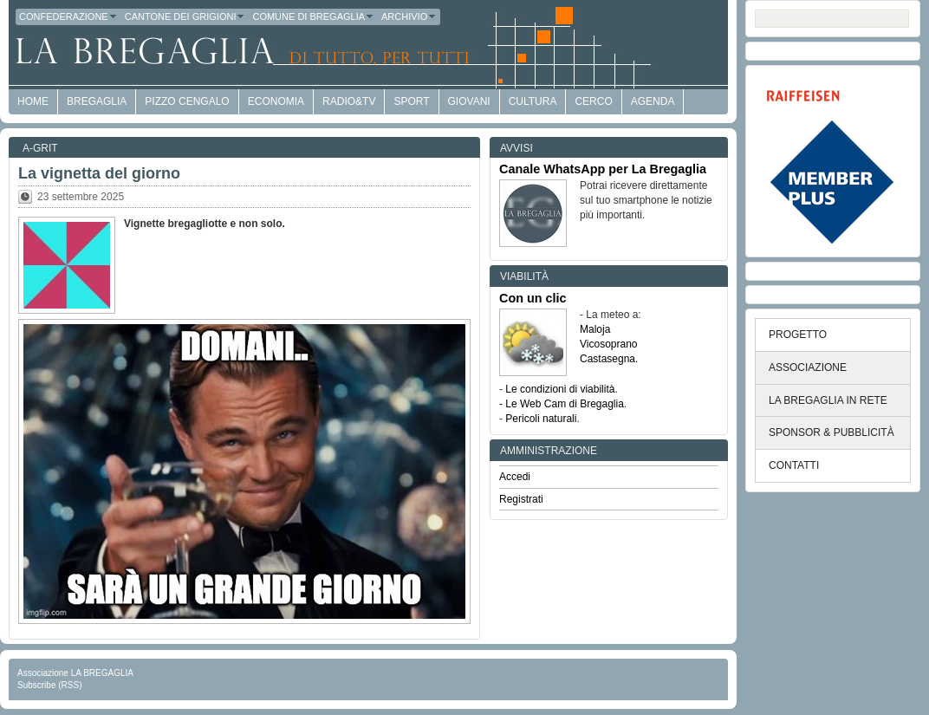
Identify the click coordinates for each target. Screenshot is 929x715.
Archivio (409, 16)
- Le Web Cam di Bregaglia (561, 404)
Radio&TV (348, 101)
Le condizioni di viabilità (559, 389)
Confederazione (68, 16)
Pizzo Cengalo (187, 101)
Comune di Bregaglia (313, 16)
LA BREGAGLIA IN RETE (828, 400)
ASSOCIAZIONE (808, 367)
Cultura (533, 101)
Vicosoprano (609, 344)
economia (276, 101)
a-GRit (40, 148)
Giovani (469, 101)
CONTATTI (794, 465)
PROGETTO (798, 334)
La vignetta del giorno (99, 173)
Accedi (514, 477)
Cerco (593, 101)
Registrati (521, 499)
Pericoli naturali (540, 419)
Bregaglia (97, 101)
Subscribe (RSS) (49, 685)
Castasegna (607, 359)
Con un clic (533, 298)
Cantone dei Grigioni (185, 16)
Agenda (653, 101)
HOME (33, 101)
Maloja (595, 329)
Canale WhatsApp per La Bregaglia (602, 169)
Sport (411, 101)
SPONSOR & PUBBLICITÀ (831, 432)
